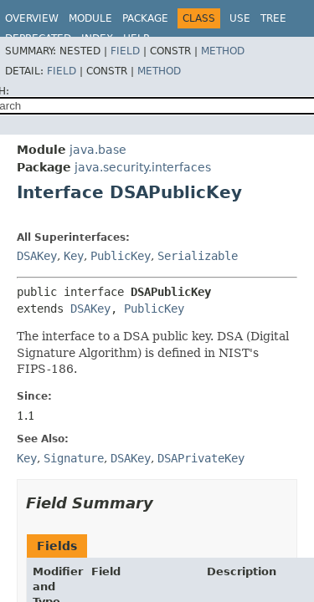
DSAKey (37, 256)
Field (125, 51)
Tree (273, 18)
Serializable (197, 256)
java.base (97, 149)
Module (90, 18)
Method (223, 51)
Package (145, 18)
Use (239, 18)
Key (74, 256)
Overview (32, 18)
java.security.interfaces (143, 167)
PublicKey (120, 256)
